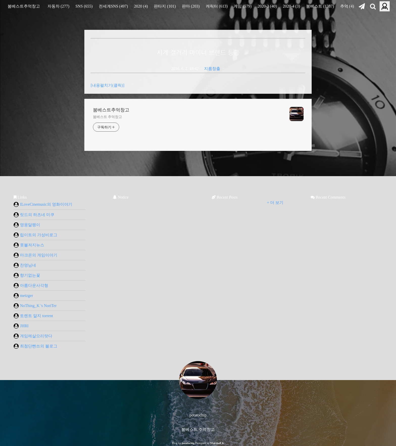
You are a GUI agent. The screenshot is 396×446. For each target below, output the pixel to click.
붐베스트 (320, 6)
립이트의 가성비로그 (35, 235)
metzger (23, 295)
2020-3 (267, 6)
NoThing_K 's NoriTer (35, 305)
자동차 (58, 6)
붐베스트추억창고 (24, 6)
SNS (84, 6)
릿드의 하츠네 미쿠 (34, 214)
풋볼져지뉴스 (29, 245)
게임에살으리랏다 (33, 336)
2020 (141, 6)
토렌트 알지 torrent (33, 315)
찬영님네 (25, 265)
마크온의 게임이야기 (35, 255)
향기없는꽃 (27, 275)
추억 (347, 6)
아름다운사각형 (31, 285)
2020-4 (291, 6)
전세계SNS (113, 6)
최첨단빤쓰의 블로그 (35, 346)
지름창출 (212, 68)
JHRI (21, 325)
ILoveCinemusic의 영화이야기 (43, 204)
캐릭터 (217, 6)
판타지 (165, 6)
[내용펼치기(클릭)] (107, 85)
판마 (191, 6)
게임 (243, 6)
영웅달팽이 (27, 224)
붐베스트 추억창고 (107, 117)
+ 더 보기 (275, 202)
